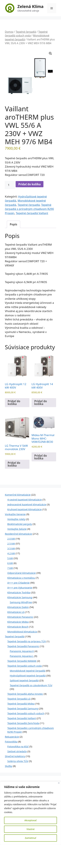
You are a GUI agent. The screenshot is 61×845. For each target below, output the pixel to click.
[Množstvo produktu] (10, 185)
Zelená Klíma (30, 6)
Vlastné (30, 829)
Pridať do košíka (29, 184)
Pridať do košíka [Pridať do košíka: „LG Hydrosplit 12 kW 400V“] (14, 402)
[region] (30, 813)
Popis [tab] (13, 224)
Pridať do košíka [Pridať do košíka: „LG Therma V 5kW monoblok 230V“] (14, 464)
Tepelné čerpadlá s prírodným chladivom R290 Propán (29, 209)
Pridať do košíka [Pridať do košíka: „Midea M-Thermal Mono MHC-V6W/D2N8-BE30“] (40, 457)
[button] (50, 53)
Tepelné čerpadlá (26, 32)
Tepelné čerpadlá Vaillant (32, 213)
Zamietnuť (30, 837)
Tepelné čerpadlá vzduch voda (26, 33)
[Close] (59, 783)
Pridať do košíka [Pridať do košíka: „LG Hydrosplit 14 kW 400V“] (40, 402)
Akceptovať (30, 820)
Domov (9, 32)
